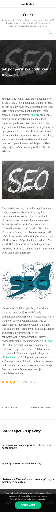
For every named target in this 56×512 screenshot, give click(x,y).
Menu (28, 3)
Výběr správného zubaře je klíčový (21, 463)
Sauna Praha (11, 407)
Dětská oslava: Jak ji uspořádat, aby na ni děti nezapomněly (27, 446)
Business (18, 75)
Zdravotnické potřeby (41, 407)
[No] (52, 500)
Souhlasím (28, 505)
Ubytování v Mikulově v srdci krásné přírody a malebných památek (28, 480)
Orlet (28, 14)
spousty (34, 114)
